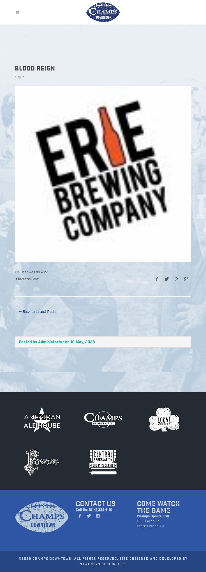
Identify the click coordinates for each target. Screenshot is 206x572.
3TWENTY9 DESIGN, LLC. (103, 564)
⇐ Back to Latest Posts (37, 311)
